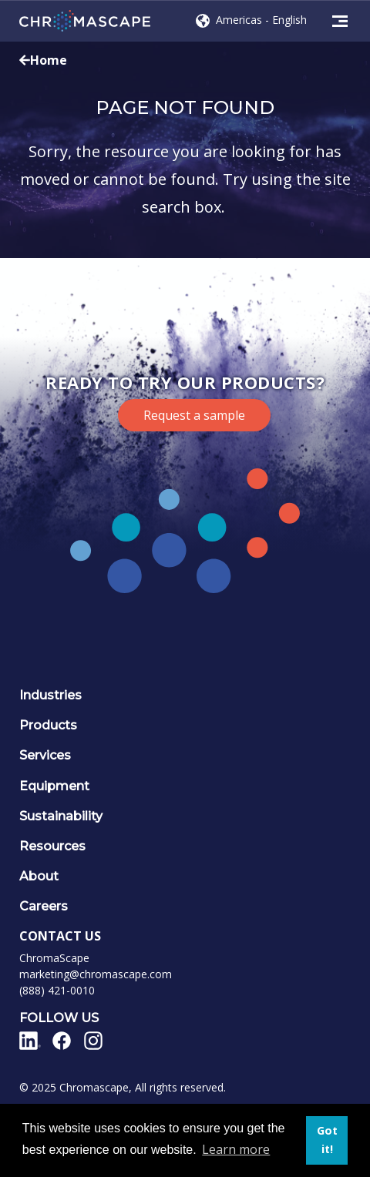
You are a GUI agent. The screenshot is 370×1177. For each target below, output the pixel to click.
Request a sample (194, 415)
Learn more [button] (236, 1149)
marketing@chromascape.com (95, 974)
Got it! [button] (327, 1139)
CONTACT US (60, 935)
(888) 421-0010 (57, 990)
